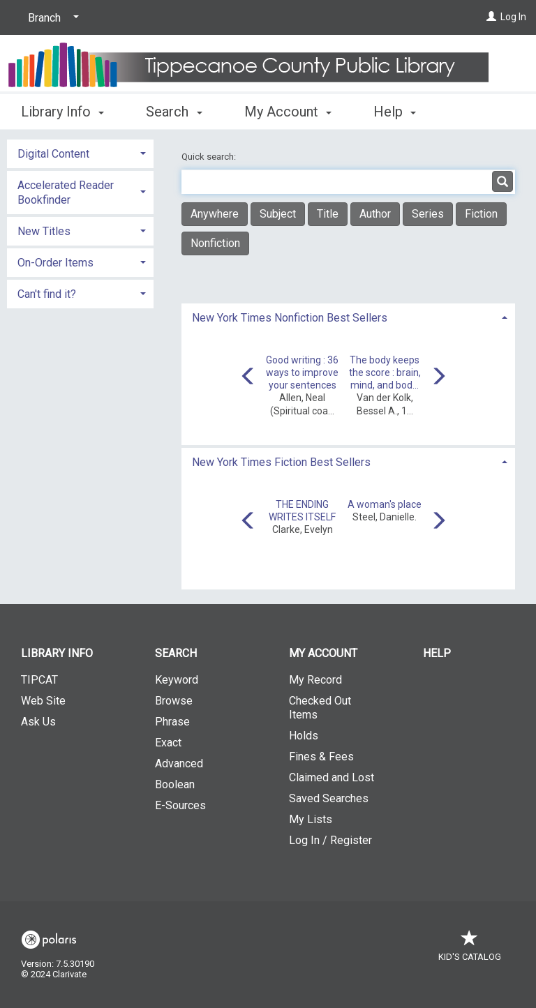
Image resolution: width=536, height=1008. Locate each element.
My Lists (310, 819)
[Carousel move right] (438, 377)
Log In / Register (330, 840)
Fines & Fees (321, 756)
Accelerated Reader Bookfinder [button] (65, 192)
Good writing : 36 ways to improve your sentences (302, 372)
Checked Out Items (320, 707)
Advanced (179, 763)
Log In (513, 16)
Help (437, 653)
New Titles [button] (43, 231)
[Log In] (491, 16)
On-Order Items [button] (55, 262)
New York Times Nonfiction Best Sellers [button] (289, 317)
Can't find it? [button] (46, 294)
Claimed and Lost (331, 777)
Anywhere (215, 213)
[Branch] (51, 18)
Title (327, 213)
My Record (315, 679)
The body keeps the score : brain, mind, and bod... (385, 372)
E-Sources (180, 805)
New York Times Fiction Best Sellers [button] (281, 462)
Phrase (172, 721)
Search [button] (174, 109)
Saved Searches (328, 798)
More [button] (401, 111)
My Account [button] (288, 109)
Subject (278, 213)
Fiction (481, 213)
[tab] (348, 316)
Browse (174, 700)
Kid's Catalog (469, 950)
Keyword (176, 679)
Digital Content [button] (53, 153)
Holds (303, 735)
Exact (168, 742)
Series (428, 213)
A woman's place (385, 504)
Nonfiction (215, 243)
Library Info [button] (62, 109)
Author (375, 213)
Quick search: (209, 156)
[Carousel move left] (248, 377)
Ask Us (38, 721)
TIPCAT (39, 679)
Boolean (175, 784)
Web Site (43, 700)
